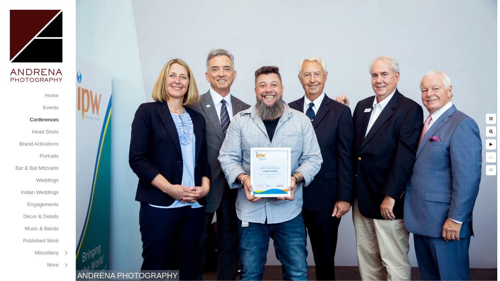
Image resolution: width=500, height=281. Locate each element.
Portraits (49, 156)
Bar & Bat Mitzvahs (37, 168)
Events (51, 107)
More (53, 265)
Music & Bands (42, 228)
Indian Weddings (40, 192)
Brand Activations (39, 144)
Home (52, 95)
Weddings (47, 180)
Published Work (41, 241)
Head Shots (45, 132)
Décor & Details (41, 216)
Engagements (43, 204)
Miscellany (47, 253)
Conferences (44, 120)
